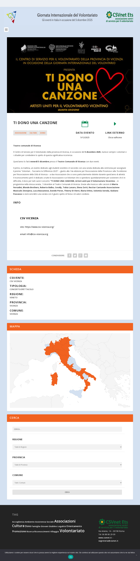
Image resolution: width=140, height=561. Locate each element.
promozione (19, 531)
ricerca (30, 531)
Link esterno (114, 132)
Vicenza (14, 305)
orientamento (74, 526)
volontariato (72, 530)
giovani (44, 526)
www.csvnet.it (105, 537)
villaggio (54, 531)
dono (42, 133)
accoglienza (18, 521)
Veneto (14, 297)
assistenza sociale (44, 521)
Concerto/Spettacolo (21, 289)
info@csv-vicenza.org (37, 234)
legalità (62, 526)
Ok (70, 557)
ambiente (30, 521)
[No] (136, 555)
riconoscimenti (42, 531)
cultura (33, 133)
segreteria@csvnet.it (108, 541)
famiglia (36, 526)
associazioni (20, 133)
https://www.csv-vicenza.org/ (39, 226)
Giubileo (53, 526)
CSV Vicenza (16, 281)
